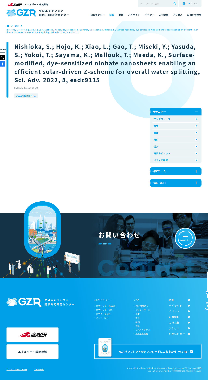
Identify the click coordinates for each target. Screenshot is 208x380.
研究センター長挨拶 (105, 306)
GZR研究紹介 (142, 306)
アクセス (174, 328)
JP (188, 3)
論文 (156, 126)
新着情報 (174, 317)
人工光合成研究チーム (26, 95)
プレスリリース (162, 119)
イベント (174, 311)
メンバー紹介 (102, 317)
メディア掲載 (161, 160)
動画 (171, 300)
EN (195, 3)
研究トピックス (162, 153)
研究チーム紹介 (103, 313)
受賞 (156, 146)
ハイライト (175, 305)
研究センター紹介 (104, 310)
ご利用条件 (39, 370)
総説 (156, 139)
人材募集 (174, 323)
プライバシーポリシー (16, 370)
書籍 (156, 132)
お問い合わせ (177, 334)
